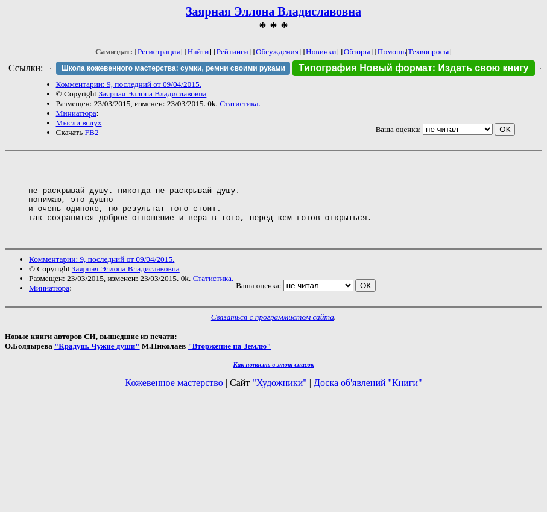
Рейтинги (232, 51)
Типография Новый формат (365, 68)
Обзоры (357, 51)
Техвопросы (428, 51)
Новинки (321, 51)
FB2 (92, 132)
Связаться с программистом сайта (272, 333)
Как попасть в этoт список (273, 380)
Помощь (392, 51)
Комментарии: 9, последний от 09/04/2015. (128, 84)
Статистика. (240, 103)
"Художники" (279, 399)
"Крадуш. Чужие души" (97, 362)
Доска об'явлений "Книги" (368, 399)
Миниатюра (76, 113)
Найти (198, 51)
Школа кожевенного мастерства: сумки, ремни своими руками (173, 68)
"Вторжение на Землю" (229, 362)
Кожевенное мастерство (174, 399)
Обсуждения (277, 51)
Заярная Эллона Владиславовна (273, 11)
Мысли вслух (79, 122)
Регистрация (159, 51)
